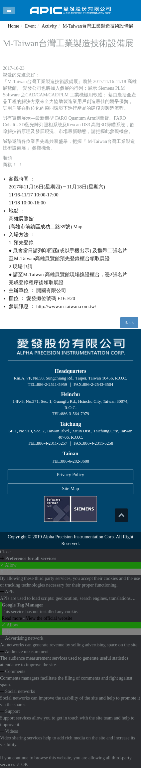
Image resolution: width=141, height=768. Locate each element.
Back (129, 322)
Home (13, 26)
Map (77, 226)
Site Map (70, 488)
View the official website (49, 618)
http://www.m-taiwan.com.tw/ (66, 306)
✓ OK (22, 764)
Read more (12, 618)
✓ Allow (8, 565)
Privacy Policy (70, 474)
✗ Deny (7, 571)
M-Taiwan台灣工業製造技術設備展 (98, 26)
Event (30, 26)
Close (5, 551)
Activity (49, 26)
